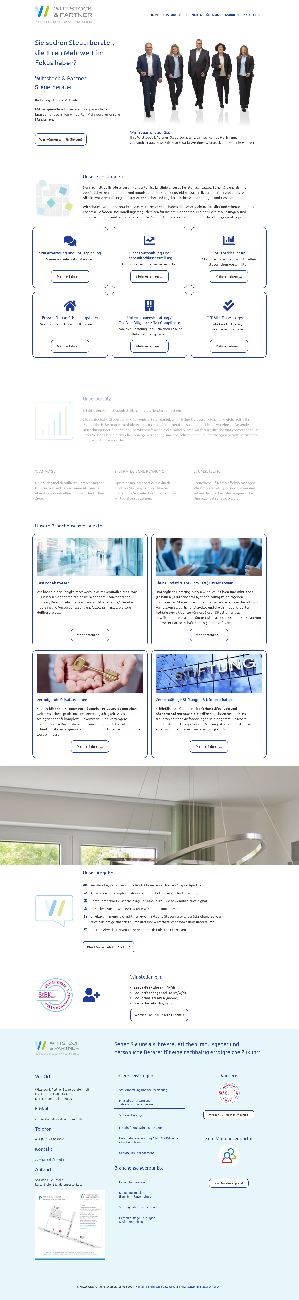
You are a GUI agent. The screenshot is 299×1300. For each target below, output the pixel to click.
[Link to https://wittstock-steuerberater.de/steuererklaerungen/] (229, 240)
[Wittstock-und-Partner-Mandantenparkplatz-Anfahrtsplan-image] (70, 1191)
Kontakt (140, 1286)
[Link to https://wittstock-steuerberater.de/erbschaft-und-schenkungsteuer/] (70, 305)
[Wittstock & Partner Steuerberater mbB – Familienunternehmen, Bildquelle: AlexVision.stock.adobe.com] (209, 540)
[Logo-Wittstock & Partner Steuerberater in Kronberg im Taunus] (57, 1042)
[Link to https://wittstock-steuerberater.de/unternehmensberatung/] (149, 305)
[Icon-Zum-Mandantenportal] (228, 1146)
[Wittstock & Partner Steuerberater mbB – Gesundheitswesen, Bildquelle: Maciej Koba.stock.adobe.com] (90, 540)
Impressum (154, 1286)
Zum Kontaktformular (49, 1159)
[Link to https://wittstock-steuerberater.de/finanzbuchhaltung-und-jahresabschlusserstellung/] (149, 240)
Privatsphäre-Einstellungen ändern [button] (201, 1286)
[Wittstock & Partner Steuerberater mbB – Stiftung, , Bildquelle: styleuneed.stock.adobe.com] (209, 656)
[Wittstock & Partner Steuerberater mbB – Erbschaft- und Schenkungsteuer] (90, 656)
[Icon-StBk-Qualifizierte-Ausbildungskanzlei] (228, 1083)
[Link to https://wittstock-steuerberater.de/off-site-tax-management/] (229, 305)
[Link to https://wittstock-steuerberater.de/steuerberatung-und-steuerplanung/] (70, 240)
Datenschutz (170, 1286)
